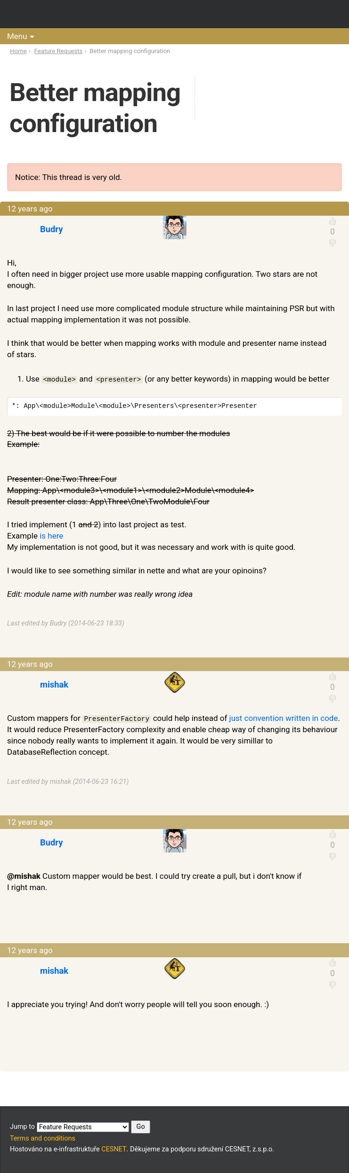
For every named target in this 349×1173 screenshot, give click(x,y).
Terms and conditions (42, 1138)
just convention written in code (283, 718)
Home (18, 51)
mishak (54, 684)
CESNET (113, 1149)
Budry (51, 229)
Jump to (80, 1127)
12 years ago (30, 208)
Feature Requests (58, 51)
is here (51, 535)
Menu (17, 36)
